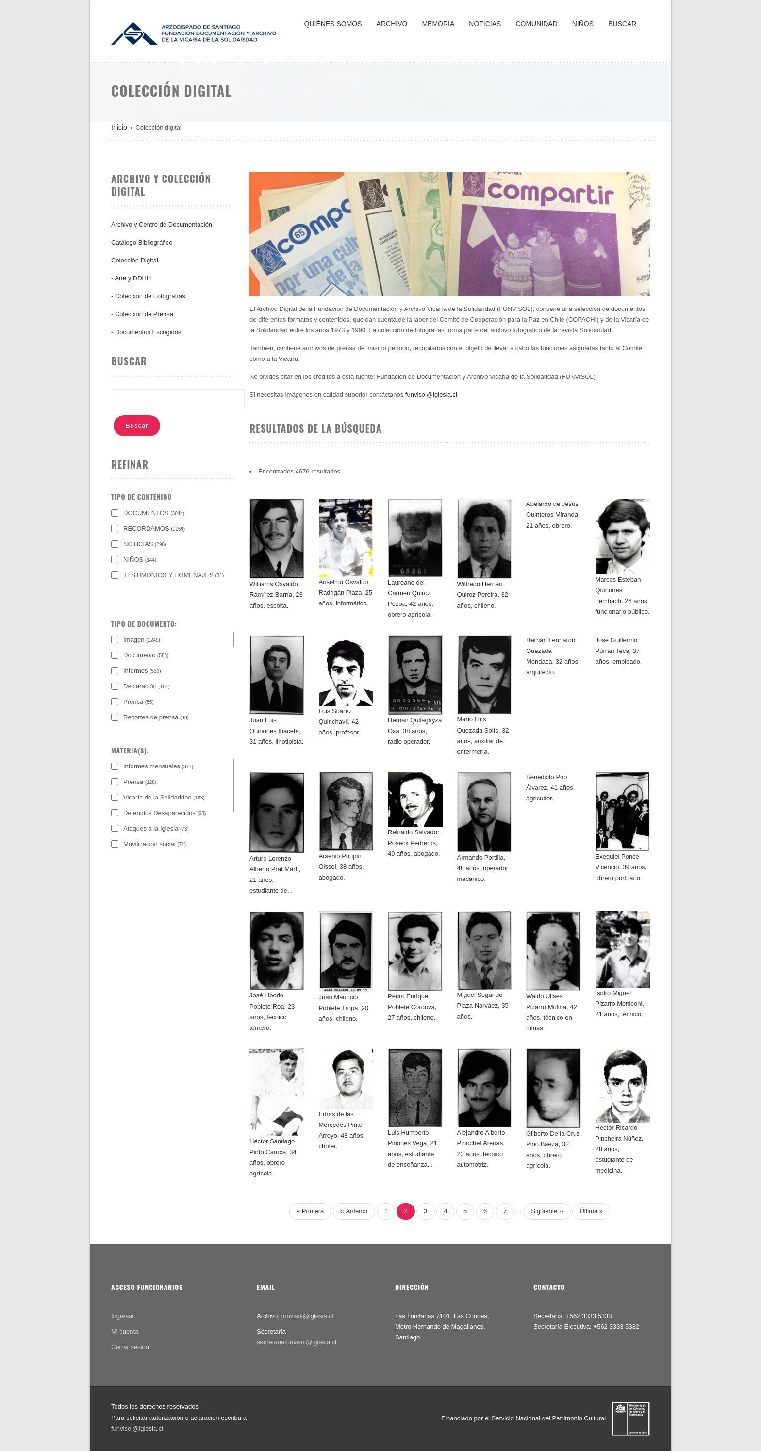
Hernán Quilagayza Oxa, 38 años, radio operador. (415, 731)
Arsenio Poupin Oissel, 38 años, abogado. (341, 866)
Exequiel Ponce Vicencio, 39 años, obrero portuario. (621, 867)
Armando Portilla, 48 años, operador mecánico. (483, 868)
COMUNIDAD (536, 24)
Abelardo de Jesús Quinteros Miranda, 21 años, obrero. (553, 514)
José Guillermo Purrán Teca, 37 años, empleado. (619, 650)
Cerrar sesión (130, 1347)
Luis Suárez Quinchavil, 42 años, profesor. (340, 721)
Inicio (119, 127)
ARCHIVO (392, 24)
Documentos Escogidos (148, 332)
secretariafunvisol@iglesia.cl (296, 1342)
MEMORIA (438, 24)
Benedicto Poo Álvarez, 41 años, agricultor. (550, 787)
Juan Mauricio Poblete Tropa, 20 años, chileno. (344, 1008)
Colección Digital (134, 260)
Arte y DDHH (133, 278)
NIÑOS (583, 24)
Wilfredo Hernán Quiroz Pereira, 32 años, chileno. (483, 594)
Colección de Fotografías (150, 296)
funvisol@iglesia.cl (431, 394)
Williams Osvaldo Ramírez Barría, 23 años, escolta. (276, 594)
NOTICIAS (485, 24)
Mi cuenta (124, 1331)
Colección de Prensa (144, 314)
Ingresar (122, 1316)
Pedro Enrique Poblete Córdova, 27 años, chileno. (412, 1007)
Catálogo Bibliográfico (141, 242)
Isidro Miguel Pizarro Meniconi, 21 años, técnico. (620, 1003)
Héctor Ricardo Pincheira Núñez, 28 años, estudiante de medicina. (620, 1149)
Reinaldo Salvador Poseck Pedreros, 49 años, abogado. (414, 843)
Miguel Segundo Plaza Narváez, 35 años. (483, 1005)
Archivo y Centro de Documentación (161, 224)
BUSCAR (622, 24)
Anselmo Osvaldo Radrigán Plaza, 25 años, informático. (346, 592)
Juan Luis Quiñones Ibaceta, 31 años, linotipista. (276, 731)
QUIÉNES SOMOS (333, 24)
